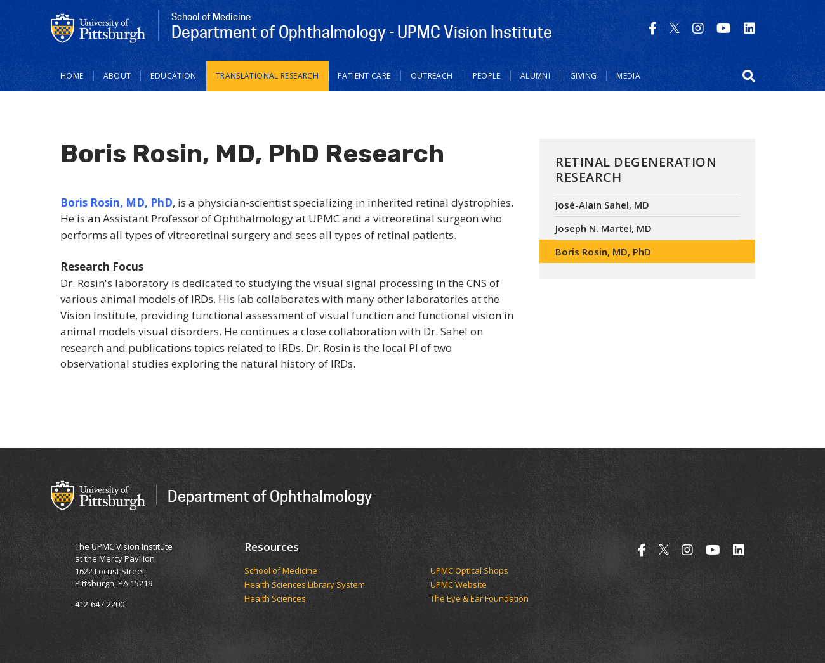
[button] (749, 76)
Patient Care (364, 75)
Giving (583, 75)
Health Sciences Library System (304, 585)
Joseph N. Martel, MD (603, 228)
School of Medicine (280, 571)
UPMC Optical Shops (469, 571)
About (117, 75)
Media (628, 75)
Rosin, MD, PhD (131, 202)
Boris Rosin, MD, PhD (603, 251)
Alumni (535, 75)
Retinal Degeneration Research (635, 169)
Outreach (432, 75)
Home (72, 75)
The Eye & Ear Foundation (479, 599)
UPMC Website (458, 585)
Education (173, 75)
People (487, 75)
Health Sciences (275, 599)
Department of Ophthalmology (270, 496)
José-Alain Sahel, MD (602, 204)
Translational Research (267, 75)
